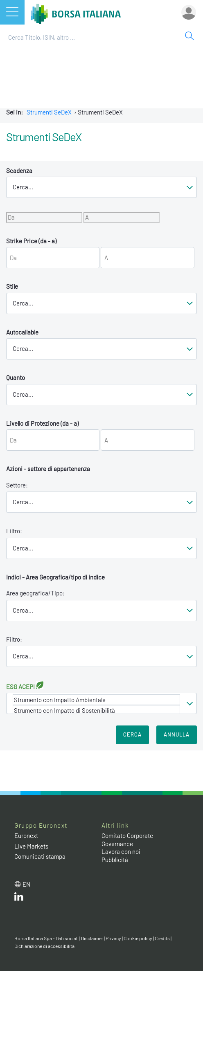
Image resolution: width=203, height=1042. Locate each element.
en (26, 884)
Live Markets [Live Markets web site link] (31, 846)
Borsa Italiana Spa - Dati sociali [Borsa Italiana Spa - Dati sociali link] (46, 938)
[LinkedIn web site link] (18, 898)
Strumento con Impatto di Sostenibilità (96, 710)
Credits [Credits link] (162, 938)
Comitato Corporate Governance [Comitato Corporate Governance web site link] (127, 839)
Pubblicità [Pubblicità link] (115, 859)
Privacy (113, 938)
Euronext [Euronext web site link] (26, 835)
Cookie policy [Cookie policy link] (138, 938)
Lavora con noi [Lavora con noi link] (121, 851)
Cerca (132, 734)
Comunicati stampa (39, 856)
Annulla (176, 734)
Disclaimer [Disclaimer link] (92, 938)
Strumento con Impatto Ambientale (96, 699)
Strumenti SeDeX (49, 112)
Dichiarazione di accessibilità (44, 946)
